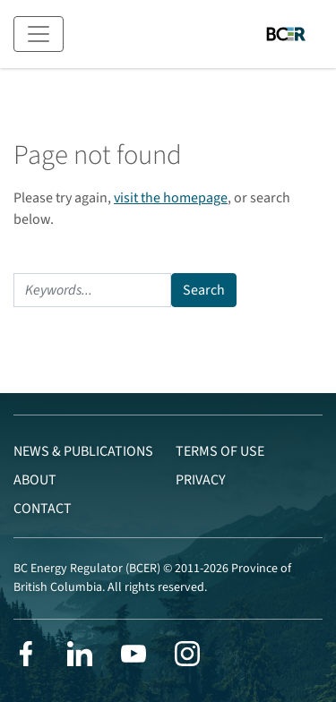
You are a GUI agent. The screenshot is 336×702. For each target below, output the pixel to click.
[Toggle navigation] (38, 34)
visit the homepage (171, 198)
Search (204, 290)
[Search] (92, 290)
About (34, 480)
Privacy (201, 480)
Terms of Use (220, 451)
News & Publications (83, 451)
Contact (42, 508)
